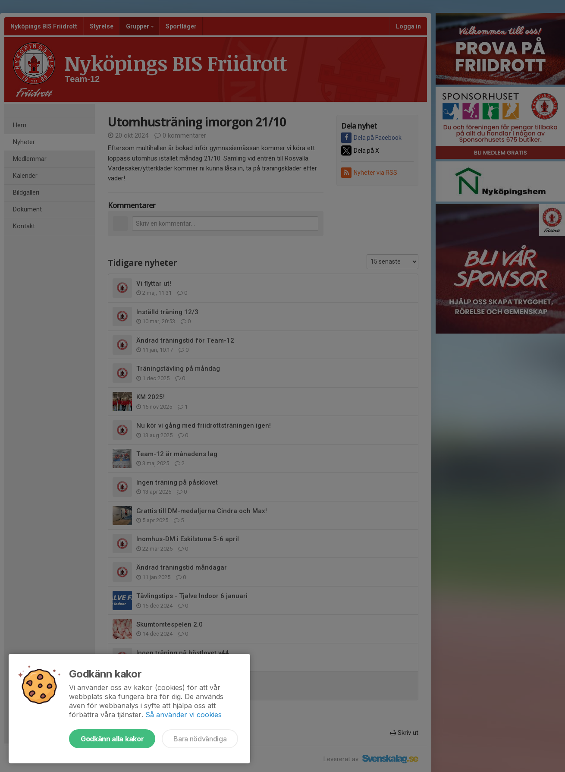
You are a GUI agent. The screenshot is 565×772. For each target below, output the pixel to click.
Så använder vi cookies (183, 714)
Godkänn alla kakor (112, 738)
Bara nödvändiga (199, 738)
